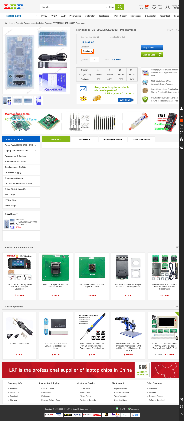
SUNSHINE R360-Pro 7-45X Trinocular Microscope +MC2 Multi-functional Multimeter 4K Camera (128, 347)
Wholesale (125, 100)
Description (55, 139)
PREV (170, 30)
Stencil (177, 16)
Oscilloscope (104, 16)
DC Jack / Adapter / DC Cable (18, 184)
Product (19, 23)
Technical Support (156, 396)
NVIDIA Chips (11, 200)
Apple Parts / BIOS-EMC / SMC (19, 145)
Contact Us (14, 392)
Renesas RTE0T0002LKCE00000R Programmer (27, 221)
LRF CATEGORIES (14, 139)
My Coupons (46, 392)
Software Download (157, 400)
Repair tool (165, 16)
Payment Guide (47, 388)
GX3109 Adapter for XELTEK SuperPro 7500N (91, 285)
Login (173, 6)
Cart (146, 8)
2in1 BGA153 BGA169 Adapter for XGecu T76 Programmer (128, 285)
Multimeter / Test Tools (15, 161)
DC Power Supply (13, 172)
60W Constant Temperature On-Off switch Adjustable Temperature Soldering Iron (92, 346)
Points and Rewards (88, 400)
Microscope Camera (14, 178)
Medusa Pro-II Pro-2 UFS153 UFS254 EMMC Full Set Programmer (164, 286)
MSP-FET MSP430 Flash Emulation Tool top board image (56, 346)
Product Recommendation (19, 247)
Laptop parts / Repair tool (16, 150)
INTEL (44, 16)
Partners (152, 392)
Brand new (88, 51)
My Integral (45, 396)
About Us (13, 388)
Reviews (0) (84, 139)
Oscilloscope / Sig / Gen (16, 167)
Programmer (75, 16)
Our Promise (85, 388)
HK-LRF (122, 409)
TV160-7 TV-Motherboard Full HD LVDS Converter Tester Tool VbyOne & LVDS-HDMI (164, 346)
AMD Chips (10, 195)
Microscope (136, 16)
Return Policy (85, 392)
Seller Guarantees (141, 139)
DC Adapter (150, 16)
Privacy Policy (85, 396)
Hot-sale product (14, 306)
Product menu (13, 16)
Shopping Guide (120, 400)
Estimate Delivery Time (50, 400)
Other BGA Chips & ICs (15, 189)
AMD (63, 16)
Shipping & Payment (113, 139)
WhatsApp (135, 409)
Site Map (13, 400)
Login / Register (120, 388)
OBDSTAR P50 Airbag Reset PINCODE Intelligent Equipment (19, 286)
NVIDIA (54, 16)
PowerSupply (120, 16)
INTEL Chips (10, 206)
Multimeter (90, 16)
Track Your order (120, 396)
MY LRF (177, 8)
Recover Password (121, 392)
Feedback (14, 396)
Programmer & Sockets (33, 23)
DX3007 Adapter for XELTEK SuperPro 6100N (55, 285)
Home (11, 23)
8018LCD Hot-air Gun (19, 344)
